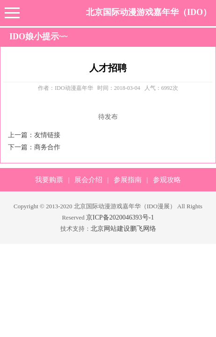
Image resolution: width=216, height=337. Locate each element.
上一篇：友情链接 (34, 135)
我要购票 (49, 179)
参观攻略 (167, 179)
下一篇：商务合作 (34, 147)
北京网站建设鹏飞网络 (123, 228)
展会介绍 (88, 179)
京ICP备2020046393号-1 (120, 217)
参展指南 (128, 179)
